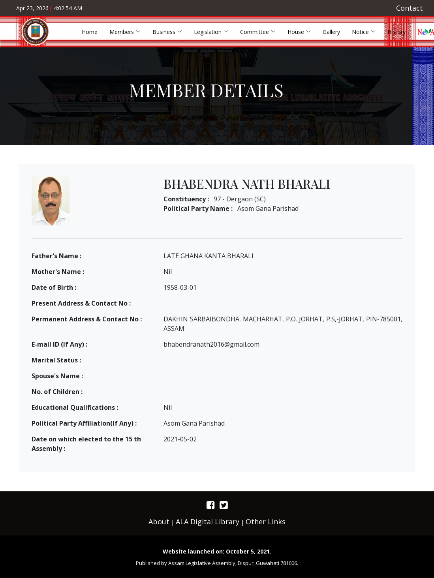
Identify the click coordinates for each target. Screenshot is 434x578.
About (158, 521)
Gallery (331, 32)
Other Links (266, 521)
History (396, 32)
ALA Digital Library (207, 521)
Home (90, 32)
